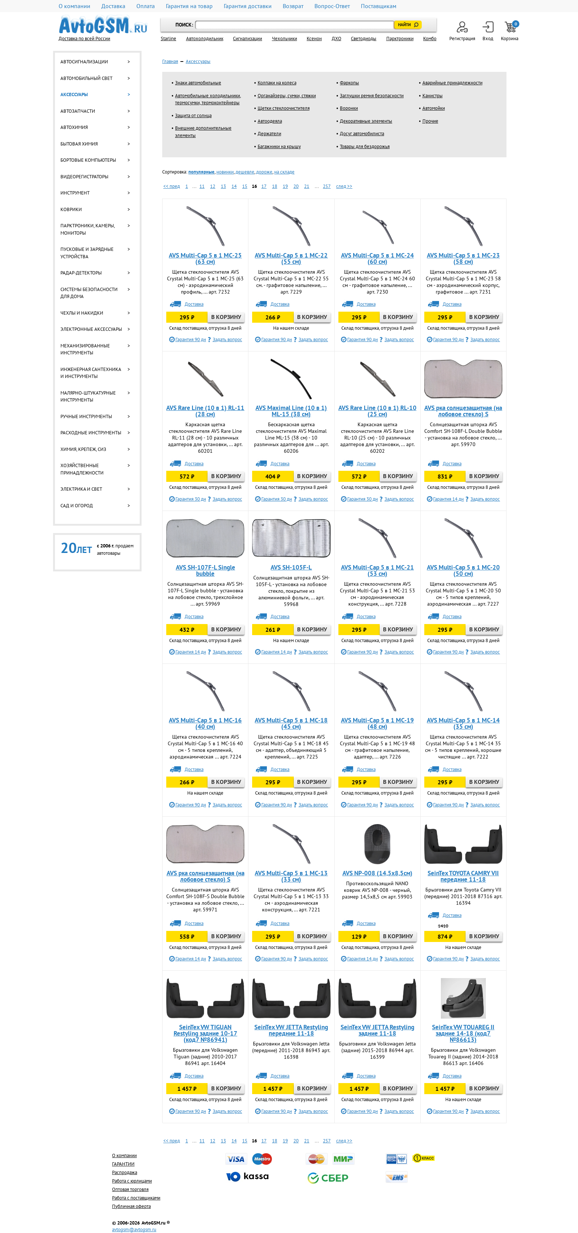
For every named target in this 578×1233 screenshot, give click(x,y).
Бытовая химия (79, 144)
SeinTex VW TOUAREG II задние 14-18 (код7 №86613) (463, 1033)
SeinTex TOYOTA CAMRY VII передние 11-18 (463, 876)
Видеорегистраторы (84, 177)
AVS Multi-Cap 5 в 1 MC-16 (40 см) (205, 723)
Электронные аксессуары (91, 329)
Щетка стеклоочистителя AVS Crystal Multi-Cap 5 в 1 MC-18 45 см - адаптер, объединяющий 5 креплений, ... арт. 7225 (291, 746)
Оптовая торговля (130, 1189)
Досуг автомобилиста (362, 133)
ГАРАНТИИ (123, 1164)
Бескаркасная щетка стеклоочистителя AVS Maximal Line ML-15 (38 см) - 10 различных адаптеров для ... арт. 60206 (291, 437)
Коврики (71, 209)
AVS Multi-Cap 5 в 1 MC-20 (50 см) (463, 570)
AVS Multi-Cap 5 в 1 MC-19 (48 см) (377, 723)
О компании (74, 6)
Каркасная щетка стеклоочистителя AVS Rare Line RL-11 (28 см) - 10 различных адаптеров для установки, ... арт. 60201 (205, 437)
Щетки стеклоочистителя (284, 108)
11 (202, 186)
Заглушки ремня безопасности (372, 95)
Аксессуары (74, 94)
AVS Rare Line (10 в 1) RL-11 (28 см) (205, 411)
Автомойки (433, 108)
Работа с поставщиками (136, 1198)
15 (244, 186)
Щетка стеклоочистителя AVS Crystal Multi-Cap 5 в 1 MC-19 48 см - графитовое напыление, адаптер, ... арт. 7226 (377, 746)
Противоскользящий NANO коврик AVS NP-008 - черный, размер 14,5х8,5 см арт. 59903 (377, 890)
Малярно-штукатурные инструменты (88, 396)
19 (285, 186)
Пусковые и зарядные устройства (87, 253)
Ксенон (314, 38)
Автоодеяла (270, 121)
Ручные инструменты (86, 416)
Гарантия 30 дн (190, 499)
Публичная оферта (131, 1206)
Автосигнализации (84, 62)
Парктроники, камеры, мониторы (87, 229)
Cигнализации (247, 38)
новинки (225, 172)
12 (212, 186)
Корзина (510, 31)
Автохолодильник (204, 38)
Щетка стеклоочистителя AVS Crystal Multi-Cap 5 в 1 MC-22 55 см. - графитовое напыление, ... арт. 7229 (291, 282)
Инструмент (75, 193)
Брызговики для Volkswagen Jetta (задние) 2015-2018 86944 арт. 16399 (377, 1050)
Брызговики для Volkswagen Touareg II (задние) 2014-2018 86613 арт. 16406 (463, 1056)
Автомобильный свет (86, 78)
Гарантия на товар (189, 6)
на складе (284, 172)
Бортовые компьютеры (88, 160)
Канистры (432, 95)
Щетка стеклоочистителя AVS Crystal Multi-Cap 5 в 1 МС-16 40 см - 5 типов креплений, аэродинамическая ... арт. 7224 (205, 746)
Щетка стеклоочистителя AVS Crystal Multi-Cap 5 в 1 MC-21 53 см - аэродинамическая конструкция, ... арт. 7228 (377, 594)
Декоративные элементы (366, 121)
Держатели (269, 133)
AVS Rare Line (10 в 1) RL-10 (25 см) (377, 411)
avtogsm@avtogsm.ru (134, 1229)
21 (306, 186)
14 (234, 186)
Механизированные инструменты (85, 349)
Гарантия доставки (248, 6)
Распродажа (124, 1172)
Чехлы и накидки (81, 313)
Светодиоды (363, 38)
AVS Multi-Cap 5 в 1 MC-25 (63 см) (205, 258)
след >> (344, 186)
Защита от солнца (193, 115)
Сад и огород (76, 505)
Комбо (429, 38)
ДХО (336, 38)
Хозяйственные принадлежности (82, 469)
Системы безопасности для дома (89, 293)
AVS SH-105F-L (291, 567)
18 (274, 186)
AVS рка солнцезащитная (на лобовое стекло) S (463, 411)
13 (223, 186)
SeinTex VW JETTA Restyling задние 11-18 (377, 1030)
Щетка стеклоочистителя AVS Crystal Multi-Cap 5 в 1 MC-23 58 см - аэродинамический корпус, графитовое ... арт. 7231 (463, 282)
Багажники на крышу (279, 146)
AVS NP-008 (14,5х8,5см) (377, 873)
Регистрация (462, 31)
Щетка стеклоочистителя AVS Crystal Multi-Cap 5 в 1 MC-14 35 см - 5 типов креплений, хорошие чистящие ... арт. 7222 (463, 746)
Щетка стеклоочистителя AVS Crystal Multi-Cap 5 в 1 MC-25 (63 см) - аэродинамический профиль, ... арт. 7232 (205, 282)
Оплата (145, 6)
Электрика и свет (81, 489)
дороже (264, 172)
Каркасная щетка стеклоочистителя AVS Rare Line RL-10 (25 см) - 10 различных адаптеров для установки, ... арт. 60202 (377, 437)
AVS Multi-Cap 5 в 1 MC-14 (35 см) (463, 723)
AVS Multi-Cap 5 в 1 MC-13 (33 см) (291, 876)
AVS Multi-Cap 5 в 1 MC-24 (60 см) (377, 258)
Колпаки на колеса (277, 83)
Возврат (293, 6)
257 (327, 186)
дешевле (245, 172)
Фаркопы (349, 83)
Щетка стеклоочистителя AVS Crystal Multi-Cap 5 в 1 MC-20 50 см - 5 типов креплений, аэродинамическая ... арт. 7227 (463, 594)
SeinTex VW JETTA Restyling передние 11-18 (291, 1030)
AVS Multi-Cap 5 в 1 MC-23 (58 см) (463, 258)
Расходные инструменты (90, 433)
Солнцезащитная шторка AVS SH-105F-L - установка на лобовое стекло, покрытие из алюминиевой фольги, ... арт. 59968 (291, 590)
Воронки (349, 108)
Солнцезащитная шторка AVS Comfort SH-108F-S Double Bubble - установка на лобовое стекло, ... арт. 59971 (205, 899)
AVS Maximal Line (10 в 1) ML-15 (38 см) (291, 411)
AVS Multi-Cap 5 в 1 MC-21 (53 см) (377, 570)
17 (264, 186)
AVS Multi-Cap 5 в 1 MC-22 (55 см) (291, 258)
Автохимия (74, 127)
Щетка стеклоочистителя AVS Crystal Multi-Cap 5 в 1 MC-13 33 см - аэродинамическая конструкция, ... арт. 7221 (291, 899)
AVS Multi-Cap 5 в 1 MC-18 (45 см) (291, 723)
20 (296, 186)
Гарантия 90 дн (190, 339)
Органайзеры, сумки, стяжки (287, 95)
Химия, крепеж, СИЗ (83, 449)
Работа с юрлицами (132, 1181)
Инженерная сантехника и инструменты (90, 373)
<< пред (171, 186)
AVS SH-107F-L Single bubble (205, 570)
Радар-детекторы (81, 273)
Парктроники (400, 38)
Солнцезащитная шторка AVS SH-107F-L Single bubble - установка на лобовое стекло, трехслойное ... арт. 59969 (205, 594)
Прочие (430, 121)
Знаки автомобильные (198, 83)
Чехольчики (284, 38)
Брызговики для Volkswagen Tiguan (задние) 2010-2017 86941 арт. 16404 (205, 1056)
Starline (168, 38)
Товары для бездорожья (365, 146)
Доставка (113, 6)
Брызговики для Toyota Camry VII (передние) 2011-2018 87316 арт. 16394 (463, 896)
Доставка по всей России (84, 38)
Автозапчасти (77, 111)
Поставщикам (378, 6)
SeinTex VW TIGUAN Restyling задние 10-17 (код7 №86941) (205, 1033)
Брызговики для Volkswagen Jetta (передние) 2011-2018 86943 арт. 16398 (291, 1050)
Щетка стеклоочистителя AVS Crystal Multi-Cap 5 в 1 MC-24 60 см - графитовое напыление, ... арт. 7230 (377, 282)
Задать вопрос (227, 339)
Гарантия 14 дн (448, 499)
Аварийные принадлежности (452, 83)
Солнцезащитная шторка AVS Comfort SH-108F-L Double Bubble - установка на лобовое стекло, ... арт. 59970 (463, 434)
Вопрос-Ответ (332, 6)
